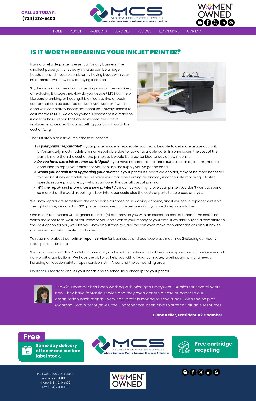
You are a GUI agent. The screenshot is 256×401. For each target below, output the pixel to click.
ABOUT (76, 31)
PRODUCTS (98, 31)
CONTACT (195, 31)
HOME (58, 31)
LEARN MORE (169, 31)
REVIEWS (144, 31)
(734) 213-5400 (38, 15)
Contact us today (45, 271)
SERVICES (122, 31)
